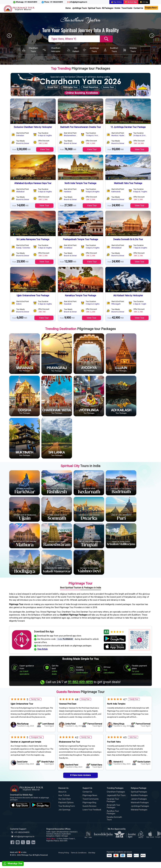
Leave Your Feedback (92, 810)
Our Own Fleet (64, 799)
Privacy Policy (63, 853)
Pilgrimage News (90, 795)
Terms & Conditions (78, 853)
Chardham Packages (116, 792)
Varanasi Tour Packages (113, 800)
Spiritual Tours (94, 8)
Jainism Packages (139, 799)
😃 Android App (131, 2)
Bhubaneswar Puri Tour (69, 742)
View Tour (45, 149)
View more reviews (80, 775)
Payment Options (66, 802)
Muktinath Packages (140, 802)
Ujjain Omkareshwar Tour (22, 704)
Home (68, 8)
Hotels (117, 8)
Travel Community (91, 799)
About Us (62, 792)
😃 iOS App (144, 2)
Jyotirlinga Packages (140, 806)
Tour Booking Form (66, 806)
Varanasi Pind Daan (67, 704)
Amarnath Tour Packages (113, 806)
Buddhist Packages (139, 795)
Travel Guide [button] (126, 8)
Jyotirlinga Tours (79, 8)
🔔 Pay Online (116, 2)
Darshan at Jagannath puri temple (26, 742)
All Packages (107, 8)
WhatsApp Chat (12, 863)
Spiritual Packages (139, 792)
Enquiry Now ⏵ (151, 8)
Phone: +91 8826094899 (52, 2)
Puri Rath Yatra (114, 742)
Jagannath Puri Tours (116, 795)
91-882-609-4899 (80, 682)
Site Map (91, 853)
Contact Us (138, 8)
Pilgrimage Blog (89, 802)
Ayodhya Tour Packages (113, 812)
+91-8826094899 (20, 832)
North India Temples (116, 704)
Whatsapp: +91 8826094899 (25, 2)
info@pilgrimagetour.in (77, 2)
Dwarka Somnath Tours (114, 818)
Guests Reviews (89, 806)
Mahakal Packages (139, 810)
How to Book (64, 795)
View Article (42, 649)
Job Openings (64, 810)
